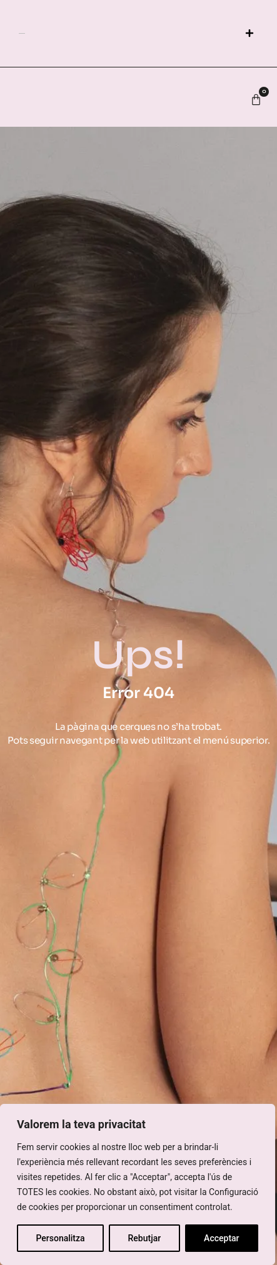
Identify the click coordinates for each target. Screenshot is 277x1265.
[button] (249, 33)
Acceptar (221, 1238)
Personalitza (60, 1238)
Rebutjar (144, 1238)
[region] (137, 1184)
